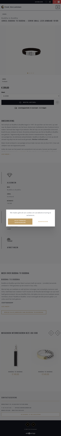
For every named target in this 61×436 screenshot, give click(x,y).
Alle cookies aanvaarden (20, 221)
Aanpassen (43, 221)
